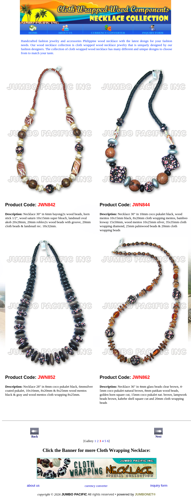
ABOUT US (65, 29)
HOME (33, 29)
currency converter (96, 486)
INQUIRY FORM (152, 29)
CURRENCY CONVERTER (108, 29)
